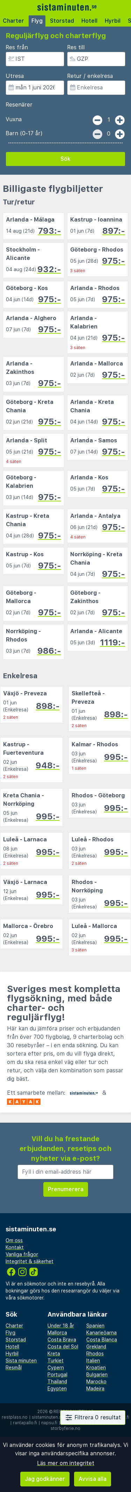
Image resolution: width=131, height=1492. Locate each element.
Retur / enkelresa (90, 76)
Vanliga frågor (22, 1254)
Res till (76, 47)
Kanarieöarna (101, 1332)
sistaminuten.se (48, 1417)
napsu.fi (49, 1422)
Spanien (95, 1325)
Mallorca (57, 1332)
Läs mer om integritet (65, 1463)
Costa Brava (62, 1339)
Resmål (14, 1367)
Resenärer (19, 104)
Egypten (57, 1388)
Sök (65, 158)
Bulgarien (97, 1374)
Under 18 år (61, 1325)
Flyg (37, 20)
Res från (17, 47)
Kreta (54, 1353)
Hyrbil (113, 20)
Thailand (57, 1381)
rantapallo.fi (25, 1422)
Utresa (15, 76)
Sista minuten (21, 1360)
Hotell (89, 20)
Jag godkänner (45, 1479)
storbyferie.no (65, 1428)
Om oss (14, 1240)
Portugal (57, 1374)
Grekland (96, 1346)
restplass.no (15, 1417)
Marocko (96, 1381)
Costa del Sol (63, 1346)
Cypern (56, 1367)
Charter (13, 20)
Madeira (95, 1388)
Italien (93, 1360)
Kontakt (15, 1247)
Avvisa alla (93, 1479)
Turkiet (56, 1360)
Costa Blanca (101, 1339)
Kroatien (96, 1367)
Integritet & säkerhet (29, 1261)
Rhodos (95, 1353)
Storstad (62, 20)
